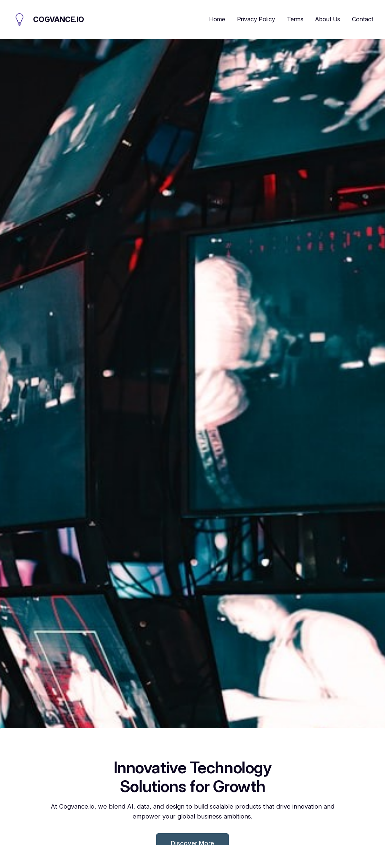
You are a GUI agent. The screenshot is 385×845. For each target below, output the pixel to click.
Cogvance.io (58, 19)
